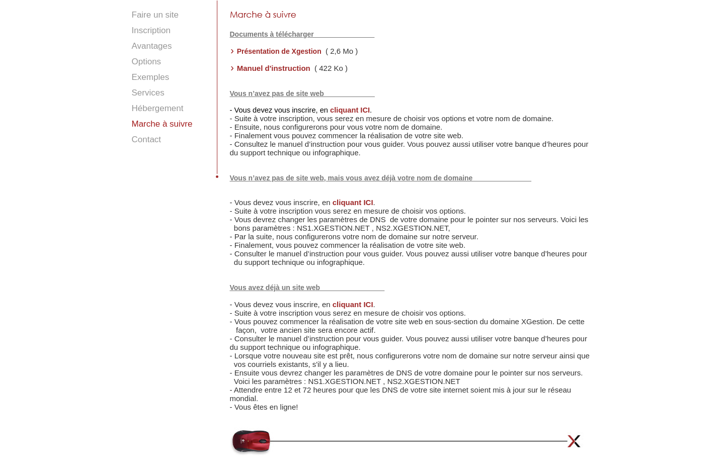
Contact (147, 139)
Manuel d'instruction (274, 68)
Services (148, 93)
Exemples (151, 77)
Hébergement (158, 108)
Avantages (152, 46)
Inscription (151, 30)
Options (147, 61)
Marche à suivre (162, 124)
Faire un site (155, 15)
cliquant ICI (350, 110)
